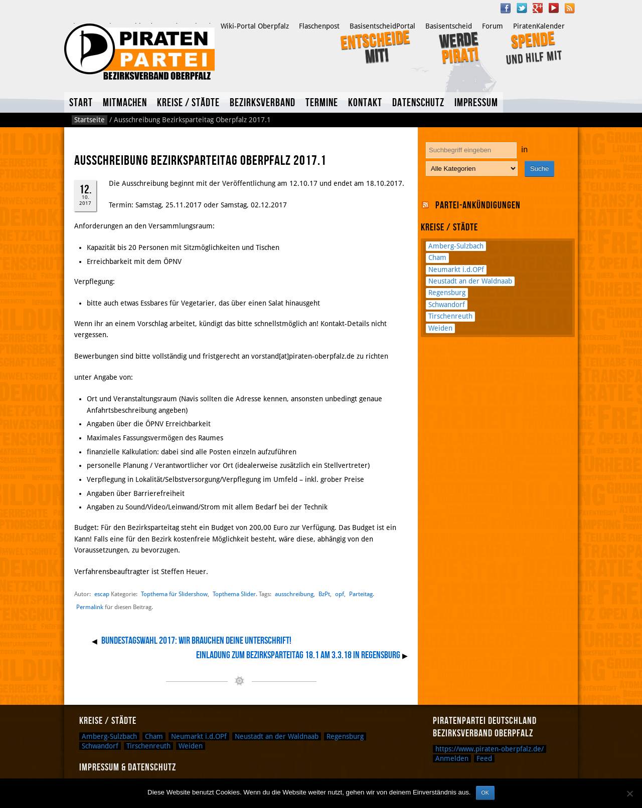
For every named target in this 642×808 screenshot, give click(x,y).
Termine (321, 103)
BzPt (324, 594)
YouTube (554, 8)
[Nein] (629, 793)
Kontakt (365, 103)
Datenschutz (418, 103)
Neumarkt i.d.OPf (456, 269)
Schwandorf (446, 305)
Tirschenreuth (450, 316)
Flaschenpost (319, 26)
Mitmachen (125, 103)
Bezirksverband (262, 103)
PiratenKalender (539, 26)
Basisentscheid (448, 26)
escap (101, 594)
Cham (437, 257)
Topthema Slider (234, 594)
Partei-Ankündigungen (478, 205)
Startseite (89, 120)
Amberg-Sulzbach (456, 246)
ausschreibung (294, 594)
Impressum (476, 103)
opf (339, 594)
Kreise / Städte (188, 103)
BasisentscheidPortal (382, 26)
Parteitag (361, 594)
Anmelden (451, 758)
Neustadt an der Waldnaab (470, 281)
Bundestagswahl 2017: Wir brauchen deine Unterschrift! (196, 641)
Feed (484, 758)
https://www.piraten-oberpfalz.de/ (489, 749)
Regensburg (446, 293)
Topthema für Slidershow (174, 594)
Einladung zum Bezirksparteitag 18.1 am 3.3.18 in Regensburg (298, 655)
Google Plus (538, 8)
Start (81, 103)
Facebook (506, 8)
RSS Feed (570, 8)
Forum (492, 26)
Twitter (522, 8)
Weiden (440, 328)
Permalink (89, 607)
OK (485, 792)
